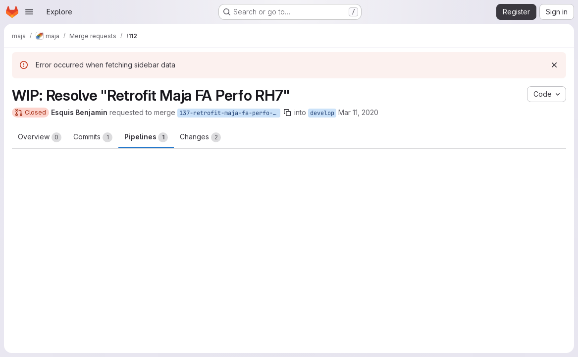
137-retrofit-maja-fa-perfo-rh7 (229, 113)
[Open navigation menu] (29, 12)
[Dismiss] (554, 65)
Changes (200, 137)
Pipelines (146, 137)
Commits (92, 137)
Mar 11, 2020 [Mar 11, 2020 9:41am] (358, 112)
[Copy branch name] (287, 113)
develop (322, 113)
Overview (39, 137)
